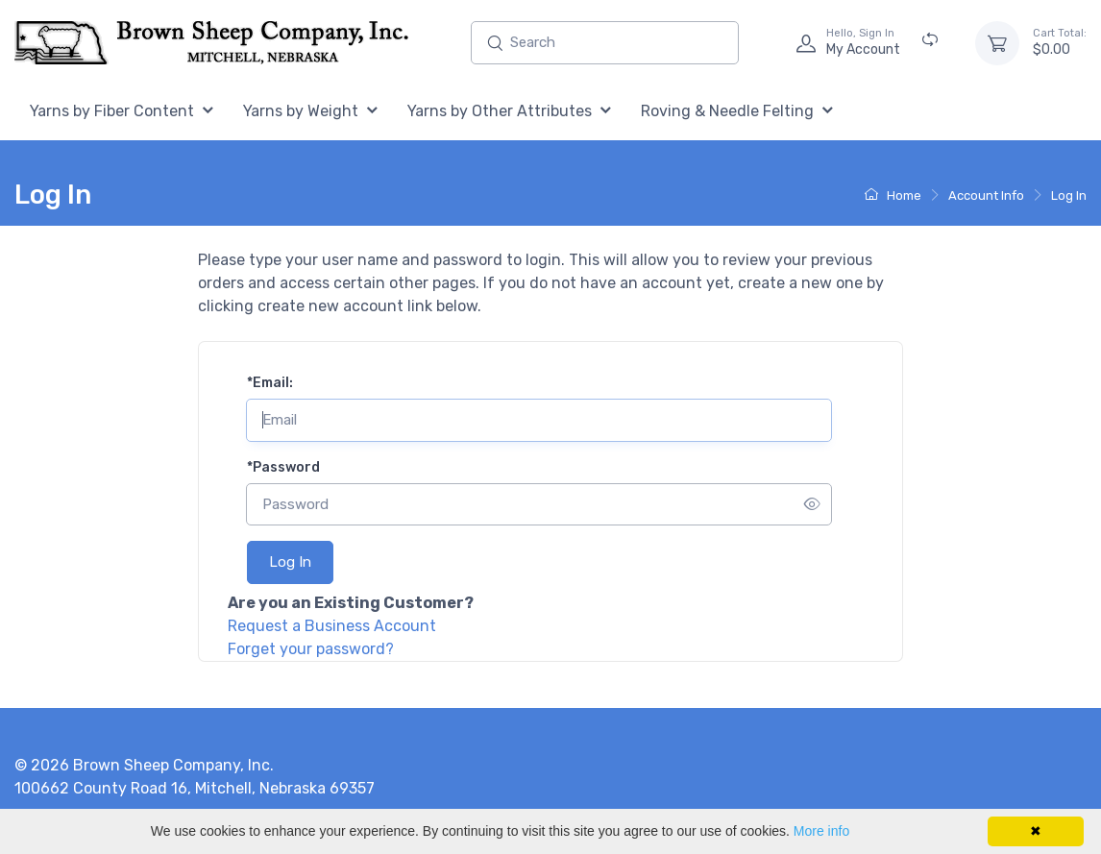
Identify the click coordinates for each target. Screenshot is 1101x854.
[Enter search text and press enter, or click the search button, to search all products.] (605, 42)
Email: (270, 383)
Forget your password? (311, 649)
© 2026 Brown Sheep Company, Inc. (144, 765)
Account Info (986, 195)
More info (821, 831)
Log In (1069, 195)
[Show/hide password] (812, 504)
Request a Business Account (332, 626)
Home (893, 195)
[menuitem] (121, 111)
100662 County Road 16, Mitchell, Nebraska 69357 (194, 788)
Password (283, 467)
